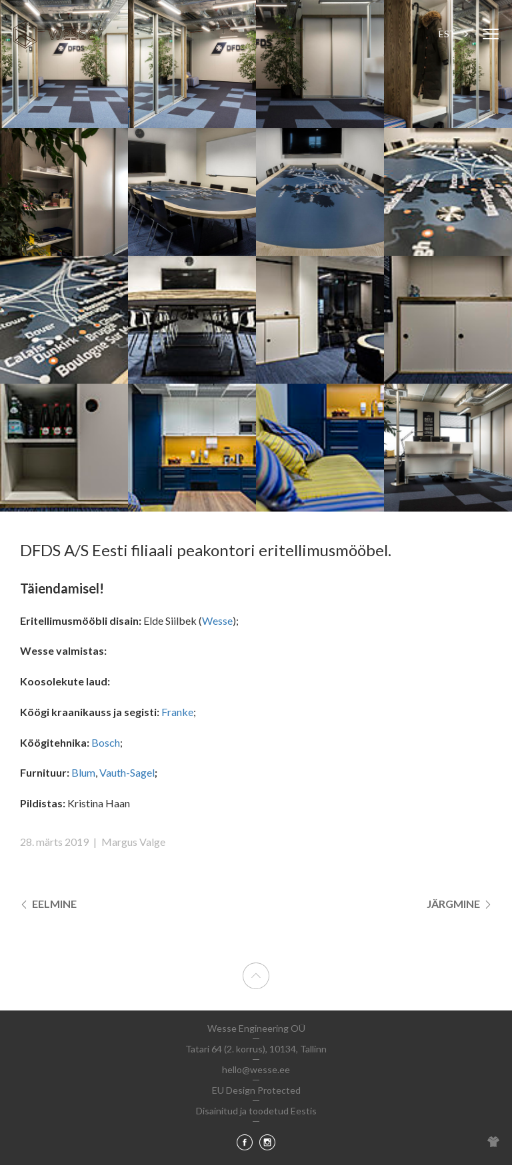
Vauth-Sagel (127, 772)
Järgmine (459, 903)
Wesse (217, 620)
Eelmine (48, 903)
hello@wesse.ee (256, 1069)
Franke (177, 711)
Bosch (105, 742)
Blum (83, 772)
